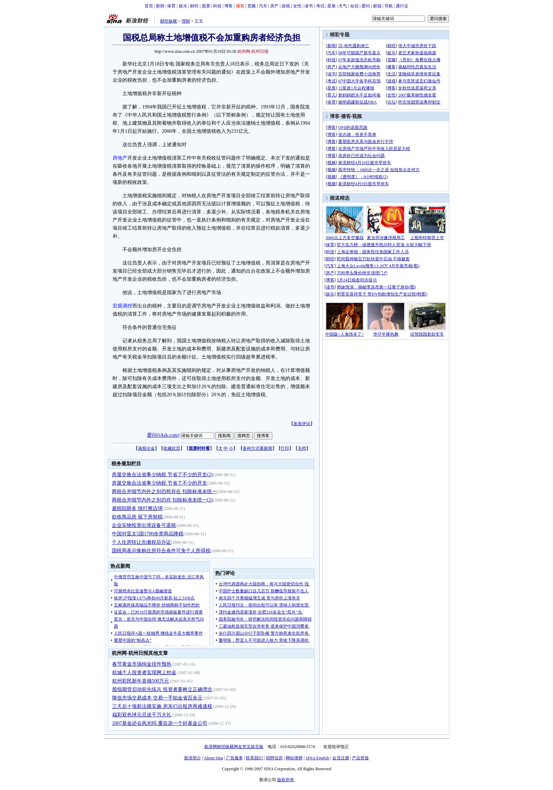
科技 (217, 6)
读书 (308, 6)
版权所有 (285, 779)
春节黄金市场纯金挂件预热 (141, 664)
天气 (343, 6)
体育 (171, 6)
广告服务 (234, 757)
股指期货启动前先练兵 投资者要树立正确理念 (162, 689)
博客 (228, 6)
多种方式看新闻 (257, 448)
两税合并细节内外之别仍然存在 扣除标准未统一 (164, 491)
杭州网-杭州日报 (252, 51)
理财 (186, 21)
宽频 (251, 6)
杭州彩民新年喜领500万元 (140, 681)
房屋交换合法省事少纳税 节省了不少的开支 (159, 483)
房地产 (120, 158)
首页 (149, 6)
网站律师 (294, 757)
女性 (297, 6)
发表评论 (301, 423)
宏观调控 (122, 306)
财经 (194, 6)
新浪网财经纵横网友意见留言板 (233, 746)
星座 (331, 6)
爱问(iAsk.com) (163, 435)
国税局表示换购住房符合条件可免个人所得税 (161, 550)
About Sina (213, 757)
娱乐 (183, 6)
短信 (354, 6)
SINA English (317, 757)
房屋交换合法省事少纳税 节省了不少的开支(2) (162, 474)
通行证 (402, 6)
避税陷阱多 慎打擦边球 (137, 508)
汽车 (263, 6)
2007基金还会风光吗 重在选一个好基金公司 (159, 723)
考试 (320, 6)
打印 (285, 448)
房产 (274, 6)
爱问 (365, 6)
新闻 (160, 6)
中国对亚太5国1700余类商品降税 (147, 533)
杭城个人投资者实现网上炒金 (144, 672)
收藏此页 (171, 448)
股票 (206, 6)
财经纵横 (168, 21)
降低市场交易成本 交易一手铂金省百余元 (157, 698)
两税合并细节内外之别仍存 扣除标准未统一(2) (162, 500)
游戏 (285, 6)
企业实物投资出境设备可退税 (144, 525)
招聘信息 (274, 757)
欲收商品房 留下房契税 (137, 517)
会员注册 (340, 757)
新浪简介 (192, 757)
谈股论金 (146, 448)
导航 (388, 6)
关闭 (302, 448)
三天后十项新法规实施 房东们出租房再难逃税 (162, 706)
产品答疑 (360, 757)
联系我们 (254, 757)
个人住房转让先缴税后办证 (141, 542)
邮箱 (377, 6)
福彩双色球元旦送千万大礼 (141, 714)
